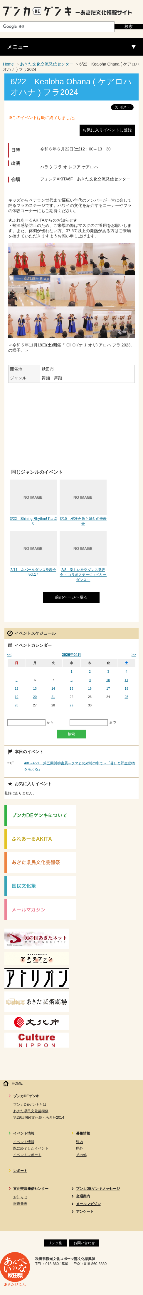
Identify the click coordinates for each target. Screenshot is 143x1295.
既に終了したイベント (30, 1148)
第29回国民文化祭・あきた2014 (38, 1117)
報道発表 (20, 1204)
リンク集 (55, 1243)
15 (71, 688)
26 (16, 705)
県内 (79, 1142)
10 (108, 680)
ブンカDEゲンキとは (29, 1105)
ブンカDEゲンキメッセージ (98, 1189)
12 (16, 688)
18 (126, 688)
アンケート (85, 1211)
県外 (79, 1148)
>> (134, 655)
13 (35, 688)
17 (108, 688)
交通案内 (83, 1196)
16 (90, 688)
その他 (81, 1155)
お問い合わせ (84, 1243)
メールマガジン (88, 1204)
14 (53, 688)
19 (16, 696)
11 (126, 680)
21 (53, 696)
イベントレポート (27, 1155)
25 (126, 696)
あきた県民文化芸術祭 (30, 1111)
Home (8, 64)
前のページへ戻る (71, 597)
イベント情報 (23, 1142)
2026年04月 (71, 655)
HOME (17, 1083)
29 (71, 705)
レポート (20, 1171)
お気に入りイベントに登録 (107, 130)
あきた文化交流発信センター (46, 64)
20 (35, 696)
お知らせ (20, 1197)
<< (9, 655)
